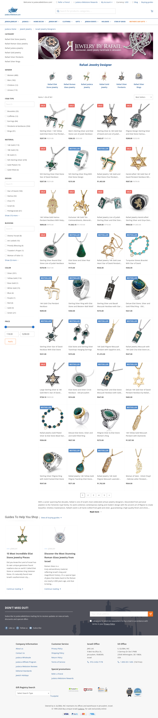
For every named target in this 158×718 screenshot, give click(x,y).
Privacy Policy (109, 624)
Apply (10, 341)
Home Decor (39, 22)
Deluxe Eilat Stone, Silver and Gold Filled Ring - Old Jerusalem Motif (138, 305)
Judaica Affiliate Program (26, 662)
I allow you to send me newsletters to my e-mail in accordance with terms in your (120, 622)
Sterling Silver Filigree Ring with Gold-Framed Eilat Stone (52, 477)
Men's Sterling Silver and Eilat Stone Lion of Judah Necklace (81, 132)
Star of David (120, 22)
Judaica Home (10, 29)
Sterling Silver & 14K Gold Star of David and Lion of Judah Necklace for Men (109, 133)
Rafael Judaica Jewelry (14, 48)
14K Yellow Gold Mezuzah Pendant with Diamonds (136, 434)
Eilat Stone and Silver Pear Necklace (79, 262)
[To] (27, 334)
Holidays (105, 22)
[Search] (19, 104)
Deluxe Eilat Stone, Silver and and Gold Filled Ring (81, 434)
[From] (12, 334)
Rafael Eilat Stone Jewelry (15, 39)
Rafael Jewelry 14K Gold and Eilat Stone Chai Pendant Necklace (108, 176)
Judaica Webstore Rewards (85, 2)
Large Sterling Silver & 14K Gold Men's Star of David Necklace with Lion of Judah (51, 391)
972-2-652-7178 (96, 662)
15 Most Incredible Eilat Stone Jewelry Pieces (20, 555)
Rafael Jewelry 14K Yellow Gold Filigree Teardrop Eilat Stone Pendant (81, 478)
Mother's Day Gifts (137, 22)
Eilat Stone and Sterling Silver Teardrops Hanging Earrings (81, 348)
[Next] (109, 495)
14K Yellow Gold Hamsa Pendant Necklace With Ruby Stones (52, 219)
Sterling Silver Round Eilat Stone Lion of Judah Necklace (52, 262)
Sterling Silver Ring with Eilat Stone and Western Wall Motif (81, 305)
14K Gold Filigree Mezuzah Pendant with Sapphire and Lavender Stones (108, 348)
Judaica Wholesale (23, 658)
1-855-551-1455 (126, 662)
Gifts (78, 22)
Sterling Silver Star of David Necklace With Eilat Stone (51, 348)
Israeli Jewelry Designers (45, 29)
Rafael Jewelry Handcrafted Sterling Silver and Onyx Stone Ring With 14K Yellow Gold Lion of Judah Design (138, 219)
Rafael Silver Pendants (14, 57)
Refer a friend (63, 2)
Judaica (25, 22)
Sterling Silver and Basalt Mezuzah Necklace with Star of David (110, 305)
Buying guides (147, 2)
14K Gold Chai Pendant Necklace (49, 305)
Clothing (66, 22)
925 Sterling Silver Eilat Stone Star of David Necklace (52, 175)
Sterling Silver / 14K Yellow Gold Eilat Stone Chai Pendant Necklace (52, 133)
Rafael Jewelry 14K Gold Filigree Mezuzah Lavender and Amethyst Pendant (108, 478)
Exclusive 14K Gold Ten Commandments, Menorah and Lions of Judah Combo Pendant (80, 219)
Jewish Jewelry (11, 22)
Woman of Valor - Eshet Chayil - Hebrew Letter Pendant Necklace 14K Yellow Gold (138, 478)
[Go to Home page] (12, 11)
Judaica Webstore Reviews (26, 667)
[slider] (5, 327)
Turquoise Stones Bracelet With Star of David (137, 262)
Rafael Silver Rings (12, 61)
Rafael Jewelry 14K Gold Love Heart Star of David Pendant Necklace (109, 262)
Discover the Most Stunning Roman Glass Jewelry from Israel (59, 557)
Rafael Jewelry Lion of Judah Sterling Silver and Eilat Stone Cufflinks (109, 219)
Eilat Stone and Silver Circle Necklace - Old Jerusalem (80, 391)
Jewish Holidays (22, 675)
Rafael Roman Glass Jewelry (16, 44)
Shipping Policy (57, 653)
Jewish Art (53, 22)
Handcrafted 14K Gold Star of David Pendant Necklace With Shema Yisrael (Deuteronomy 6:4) (138, 176)
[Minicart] (152, 11)
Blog (136, 2)
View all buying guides (51, 518)
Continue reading (15, 589)
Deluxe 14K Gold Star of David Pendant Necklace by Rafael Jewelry (138, 391)
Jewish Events (90, 22)
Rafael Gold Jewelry (13, 53)
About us (19, 649)
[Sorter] (143, 97)
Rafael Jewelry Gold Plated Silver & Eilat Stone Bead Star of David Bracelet (52, 434)
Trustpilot (54, 696)
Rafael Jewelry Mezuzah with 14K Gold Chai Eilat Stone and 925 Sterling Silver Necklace (138, 348)
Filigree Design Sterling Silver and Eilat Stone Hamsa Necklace (138, 133)
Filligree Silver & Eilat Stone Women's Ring (108, 434)
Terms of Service (58, 662)
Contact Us (20, 653)
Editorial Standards (24, 671)
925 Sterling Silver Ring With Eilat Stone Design (80, 175)
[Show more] (12, 215)
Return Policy (56, 658)
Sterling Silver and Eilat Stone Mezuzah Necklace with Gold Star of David (109, 391)
